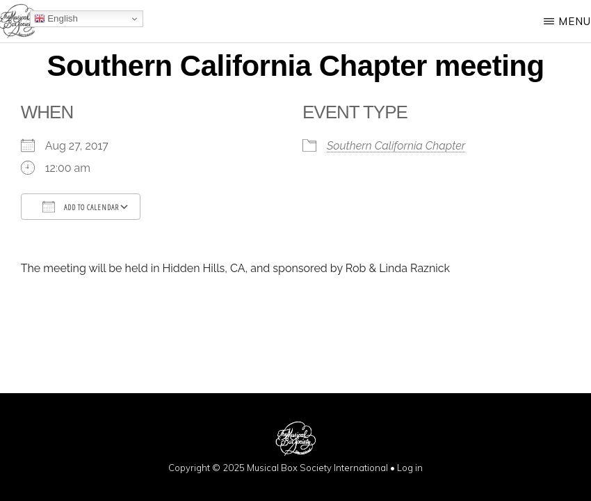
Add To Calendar (80, 206)
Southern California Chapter (396, 145)
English (56, 18)
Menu (574, 21)
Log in (410, 467)
